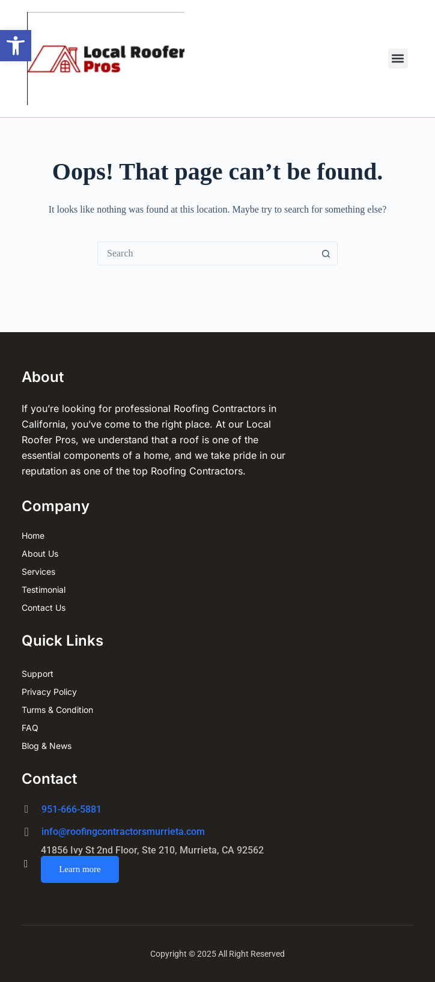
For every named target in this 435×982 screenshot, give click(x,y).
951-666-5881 (71, 809)
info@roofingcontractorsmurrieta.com (123, 831)
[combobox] (206, 253)
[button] (15, 45)
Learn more (80, 869)
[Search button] (325, 253)
